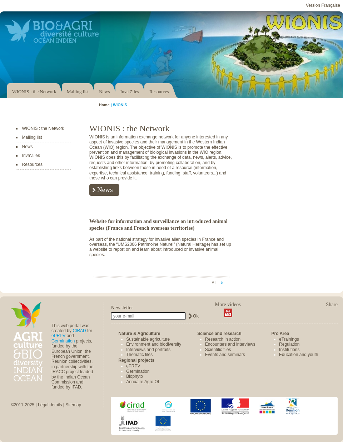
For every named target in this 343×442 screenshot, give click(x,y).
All (215, 282)
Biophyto (134, 376)
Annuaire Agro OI (142, 381)
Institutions (289, 349)
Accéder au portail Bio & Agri (52, 31)
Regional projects (137, 360)
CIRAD (79, 330)
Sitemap (73, 404)
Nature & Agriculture (139, 333)
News (104, 91)
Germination (63, 341)
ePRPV (58, 335)
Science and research (219, 333)
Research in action (222, 339)
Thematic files (139, 354)
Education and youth (298, 354)
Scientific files (218, 349)
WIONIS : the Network (34, 91)
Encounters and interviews (230, 344)
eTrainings (289, 339)
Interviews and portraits (148, 349)
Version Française (323, 5)
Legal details (50, 404)
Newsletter (122, 307)
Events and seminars (225, 354)
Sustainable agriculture (148, 339)
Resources (159, 91)
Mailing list (78, 91)
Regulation (289, 344)
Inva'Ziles (129, 91)
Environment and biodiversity (153, 344)
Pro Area (280, 333)
